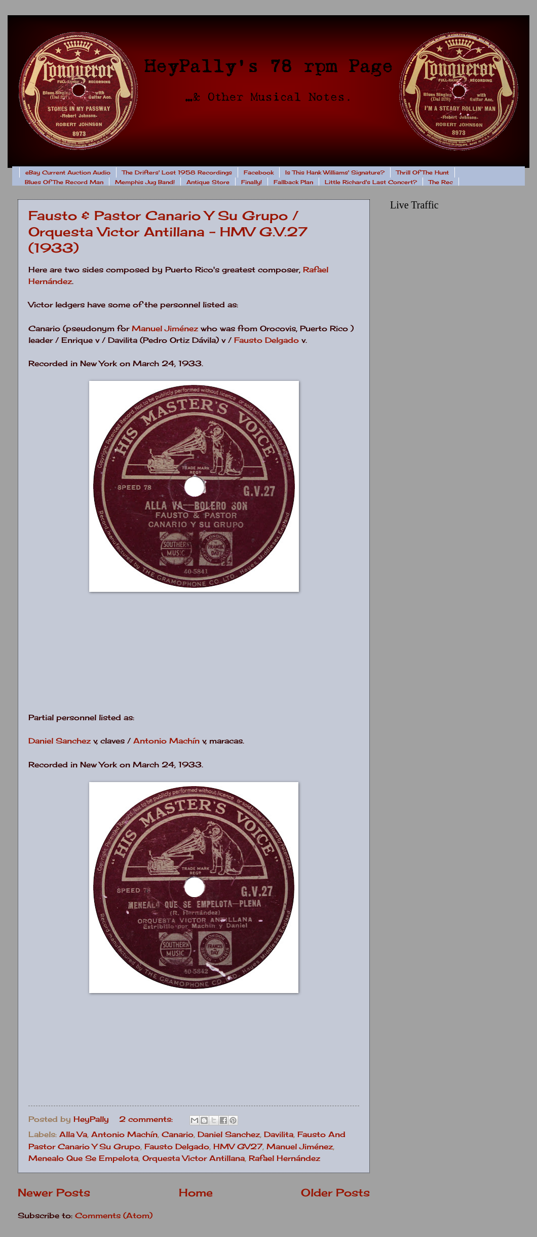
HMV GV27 (237, 1146)
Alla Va (73, 1134)
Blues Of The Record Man (64, 182)
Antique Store (207, 182)
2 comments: (147, 1119)
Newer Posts (54, 1192)
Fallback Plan (293, 182)
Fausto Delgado (266, 340)
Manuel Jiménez (165, 328)
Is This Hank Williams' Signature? (335, 172)
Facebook (259, 172)
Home (196, 1192)
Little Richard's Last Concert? (371, 182)
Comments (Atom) (113, 1215)
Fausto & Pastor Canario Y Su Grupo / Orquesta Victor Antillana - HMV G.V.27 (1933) (168, 231)
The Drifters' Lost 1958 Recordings (177, 172)
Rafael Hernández (284, 1158)
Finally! (251, 182)
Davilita (278, 1134)
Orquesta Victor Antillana (193, 1158)
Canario (178, 1134)
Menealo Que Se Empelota (83, 1158)
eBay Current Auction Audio (67, 172)
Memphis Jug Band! (145, 182)
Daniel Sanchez (59, 741)
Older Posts (335, 1192)
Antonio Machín (166, 741)
